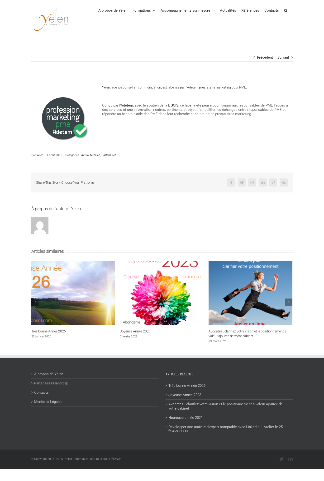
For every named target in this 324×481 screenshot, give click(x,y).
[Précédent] (34, 302)
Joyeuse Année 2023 (135, 331)
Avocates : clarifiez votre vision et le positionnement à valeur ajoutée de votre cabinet (225, 406)
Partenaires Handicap (51, 383)
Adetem (127, 105)
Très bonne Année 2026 (48, 331)
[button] (285, 10)
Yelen (40, 155)
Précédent (265, 57)
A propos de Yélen (48, 374)
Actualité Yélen (90, 155)
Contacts (41, 392)
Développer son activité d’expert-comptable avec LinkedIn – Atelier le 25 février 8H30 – (225, 429)
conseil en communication (142, 87)
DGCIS (173, 105)
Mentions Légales (48, 402)
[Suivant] (288, 302)
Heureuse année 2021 (185, 418)
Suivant (283, 57)
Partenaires (108, 155)
